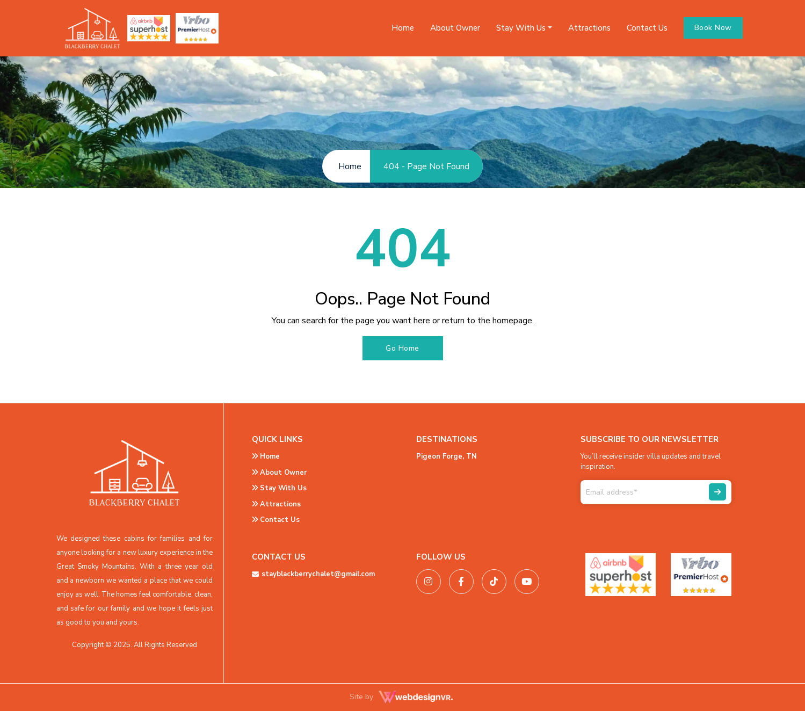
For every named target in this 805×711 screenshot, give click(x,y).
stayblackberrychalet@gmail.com (313, 574)
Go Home (402, 348)
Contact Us (647, 28)
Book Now (713, 28)
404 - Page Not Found (426, 166)
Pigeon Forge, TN (446, 456)
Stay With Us (279, 488)
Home (402, 28)
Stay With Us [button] (521, 28)
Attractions (589, 28)
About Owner (455, 28)
